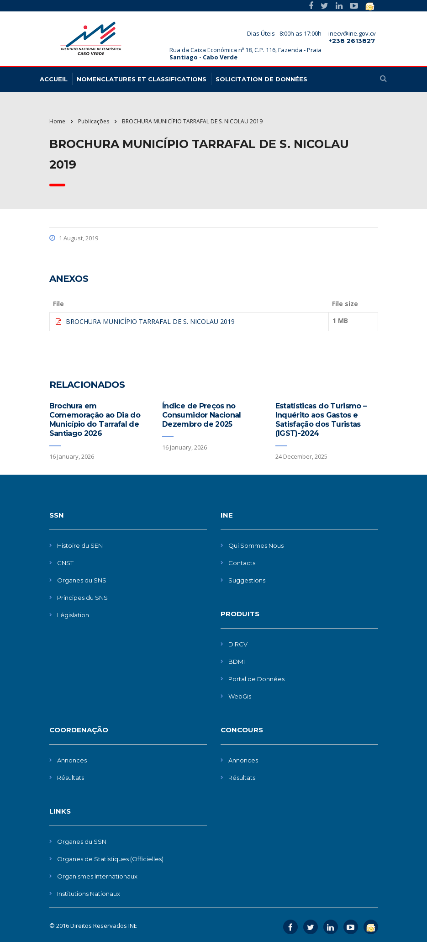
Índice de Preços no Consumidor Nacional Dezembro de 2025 (201, 415)
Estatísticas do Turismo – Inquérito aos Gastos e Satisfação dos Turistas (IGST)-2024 (321, 420)
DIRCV (238, 644)
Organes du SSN (81, 841)
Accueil (54, 79)
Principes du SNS (82, 597)
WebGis (239, 696)
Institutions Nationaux (88, 893)
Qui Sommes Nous (256, 545)
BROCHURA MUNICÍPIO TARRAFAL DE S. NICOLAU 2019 (150, 321)
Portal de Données (256, 679)
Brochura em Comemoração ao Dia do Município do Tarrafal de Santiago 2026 (95, 420)
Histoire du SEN (80, 545)
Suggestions (246, 580)
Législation (73, 615)
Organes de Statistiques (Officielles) (110, 859)
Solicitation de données (261, 79)
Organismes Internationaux (97, 876)
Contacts (241, 562)
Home (57, 121)
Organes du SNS (81, 580)
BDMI (236, 661)
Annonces (72, 760)
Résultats (70, 777)
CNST (65, 562)
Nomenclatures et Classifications (141, 79)
